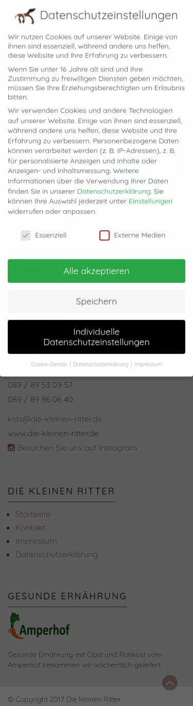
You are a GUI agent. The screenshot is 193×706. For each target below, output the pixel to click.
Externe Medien (132, 228)
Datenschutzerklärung (114, 185)
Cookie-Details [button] (49, 357)
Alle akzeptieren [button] (96, 264)
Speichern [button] (96, 294)
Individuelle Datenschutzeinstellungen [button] (96, 330)
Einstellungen (150, 194)
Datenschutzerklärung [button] (101, 357)
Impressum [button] (148, 357)
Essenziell (43, 228)
